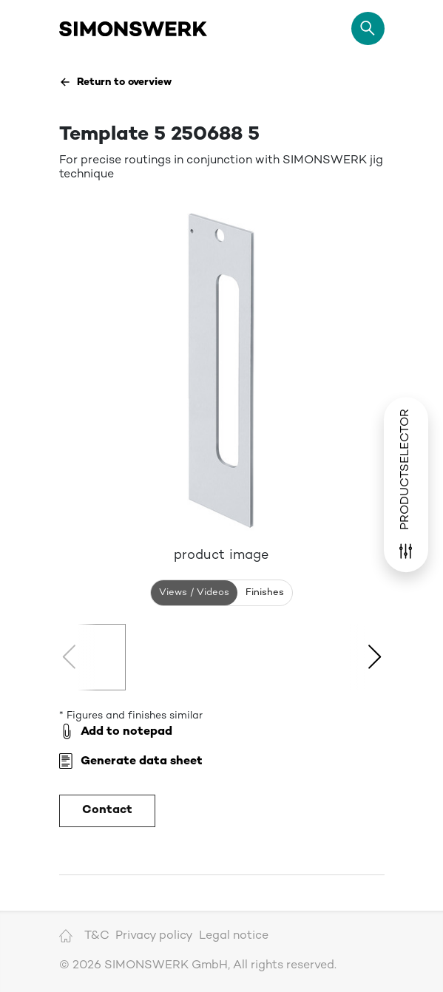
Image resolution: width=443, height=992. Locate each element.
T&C (96, 936)
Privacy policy (154, 936)
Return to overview (115, 82)
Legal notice (233, 936)
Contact (107, 810)
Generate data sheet (131, 762)
